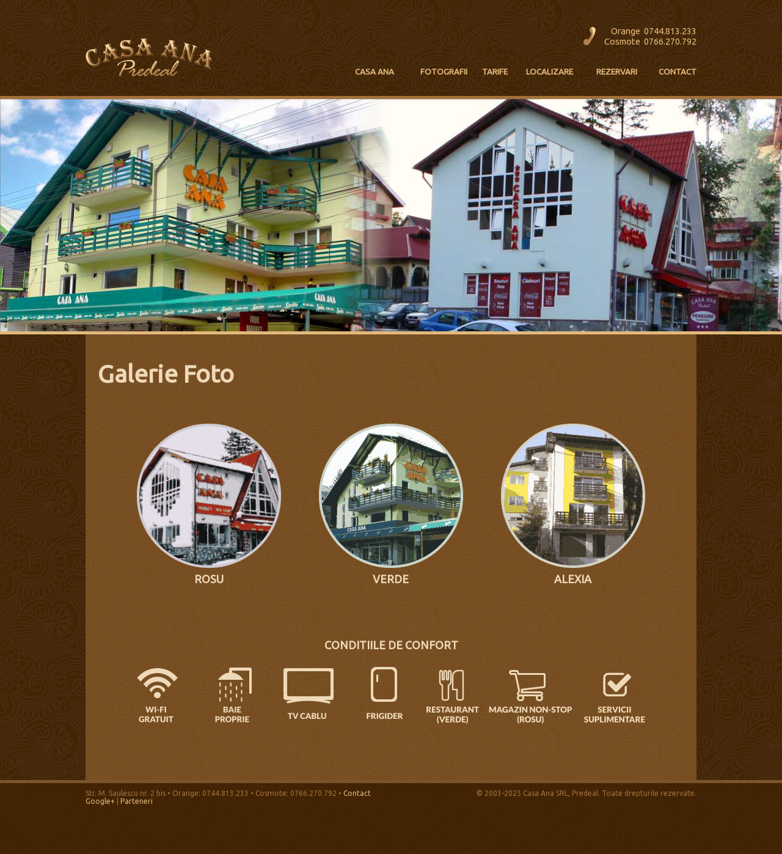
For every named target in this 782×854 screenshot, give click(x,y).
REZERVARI (616, 71)
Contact (357, 793)
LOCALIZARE (549, 71)
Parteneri (136, 801)
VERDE (391, 579)
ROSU (209, 579)
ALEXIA (572, 579)
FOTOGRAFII (443, 71)
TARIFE (495, 71)
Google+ (100, 801)
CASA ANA (374, 71)
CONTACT (677, 71)
